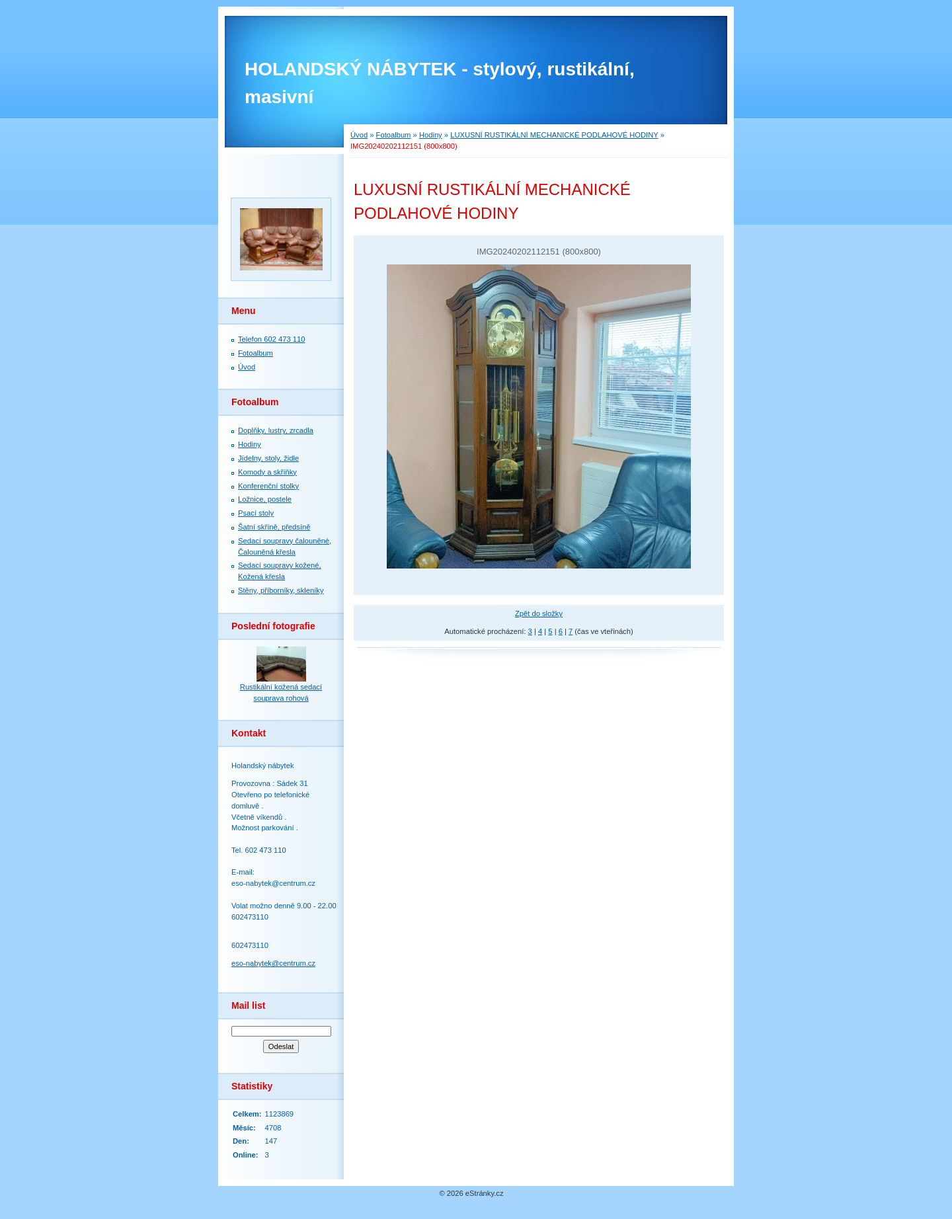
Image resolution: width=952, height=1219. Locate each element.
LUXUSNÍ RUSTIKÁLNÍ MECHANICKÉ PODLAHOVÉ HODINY (554, 135)
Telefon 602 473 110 (271, 339)
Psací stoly (256, 513)
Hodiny (430, 135)
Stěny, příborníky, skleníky (281, 590)
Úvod (359, 135)
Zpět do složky (539, 613)
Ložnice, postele (265, 499)
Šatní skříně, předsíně (274, 527)
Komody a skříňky (267, 472)
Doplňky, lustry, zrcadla (275, 430)
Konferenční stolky (268, 486)
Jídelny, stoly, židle (268, 458)
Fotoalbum (393, 135)
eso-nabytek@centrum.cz (273, 963)
